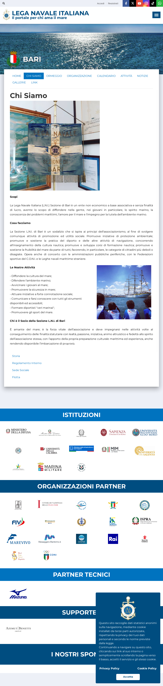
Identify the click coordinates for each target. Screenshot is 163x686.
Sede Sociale (20, 370)
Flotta (16, 377)
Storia (16, 356)
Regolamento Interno (27, 363)
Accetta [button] (128, 676)
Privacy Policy (109, 668)
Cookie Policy (147, 668)
